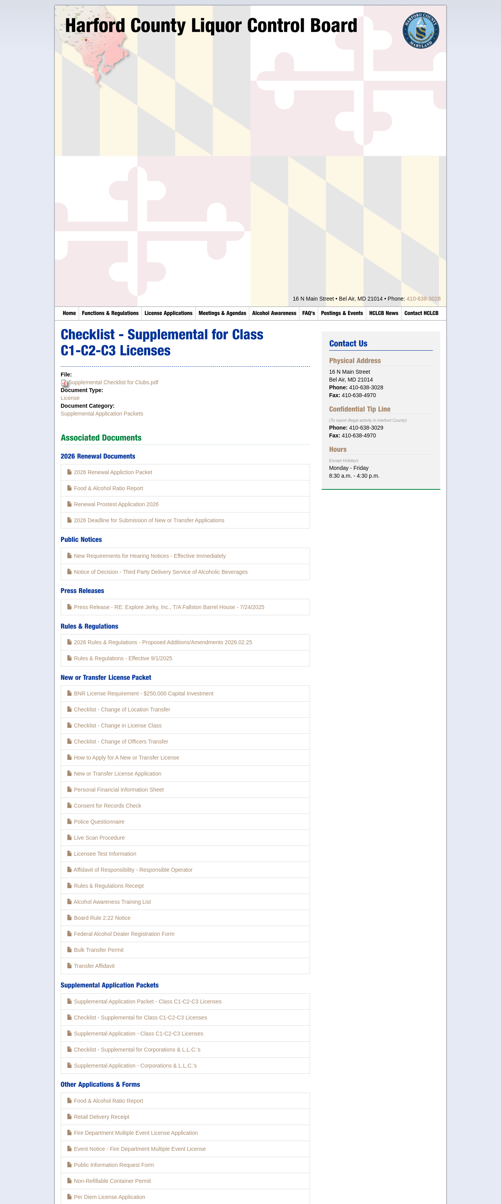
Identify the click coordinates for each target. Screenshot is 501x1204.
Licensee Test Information (101, 854)
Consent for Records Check (104, 806)
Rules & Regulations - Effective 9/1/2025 (119, 658)
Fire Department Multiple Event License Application (132, 1133)
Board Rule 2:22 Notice (99, 918)
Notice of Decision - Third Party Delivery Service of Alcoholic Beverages (157, 572)
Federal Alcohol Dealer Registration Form (121, 934)
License (70, 398)
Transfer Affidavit (91, 966)
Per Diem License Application (106, 1197)
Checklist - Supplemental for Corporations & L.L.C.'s (133, 1049)
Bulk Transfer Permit (95, 950)
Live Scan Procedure (96, 838)
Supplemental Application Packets (102, 413)
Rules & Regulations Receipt (105, 886)
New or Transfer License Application (114, 773)
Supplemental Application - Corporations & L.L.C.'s (132, 1065)
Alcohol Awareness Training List (109, 902)
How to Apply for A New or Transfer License (123, 757)
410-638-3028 (424, 299)
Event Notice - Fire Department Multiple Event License (136, 1149)
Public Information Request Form (110, 1165)
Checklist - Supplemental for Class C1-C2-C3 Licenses (137, 1017)
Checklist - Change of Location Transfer (118, 709)
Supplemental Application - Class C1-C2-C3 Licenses (135, 1033)
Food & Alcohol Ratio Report (105, 488)
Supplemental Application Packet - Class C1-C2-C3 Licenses (144, 1001)
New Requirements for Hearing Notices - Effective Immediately (146, 556)
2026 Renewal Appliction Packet (109, 472)
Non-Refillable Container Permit (109, 1181)
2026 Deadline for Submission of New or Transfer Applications (145, 520)
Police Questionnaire (95, 822)
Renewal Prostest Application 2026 (113, 504)
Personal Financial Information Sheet (115, 790)
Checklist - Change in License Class (114, 725)
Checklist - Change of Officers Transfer (117, 741)
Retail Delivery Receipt (98, 1117)
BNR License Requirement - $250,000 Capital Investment (140, 693)
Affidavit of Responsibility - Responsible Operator (130, 870)
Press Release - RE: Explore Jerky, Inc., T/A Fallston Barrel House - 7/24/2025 (165, 607)
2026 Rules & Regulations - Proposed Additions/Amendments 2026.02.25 (159, 642)
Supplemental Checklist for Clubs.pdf (113, 382)
